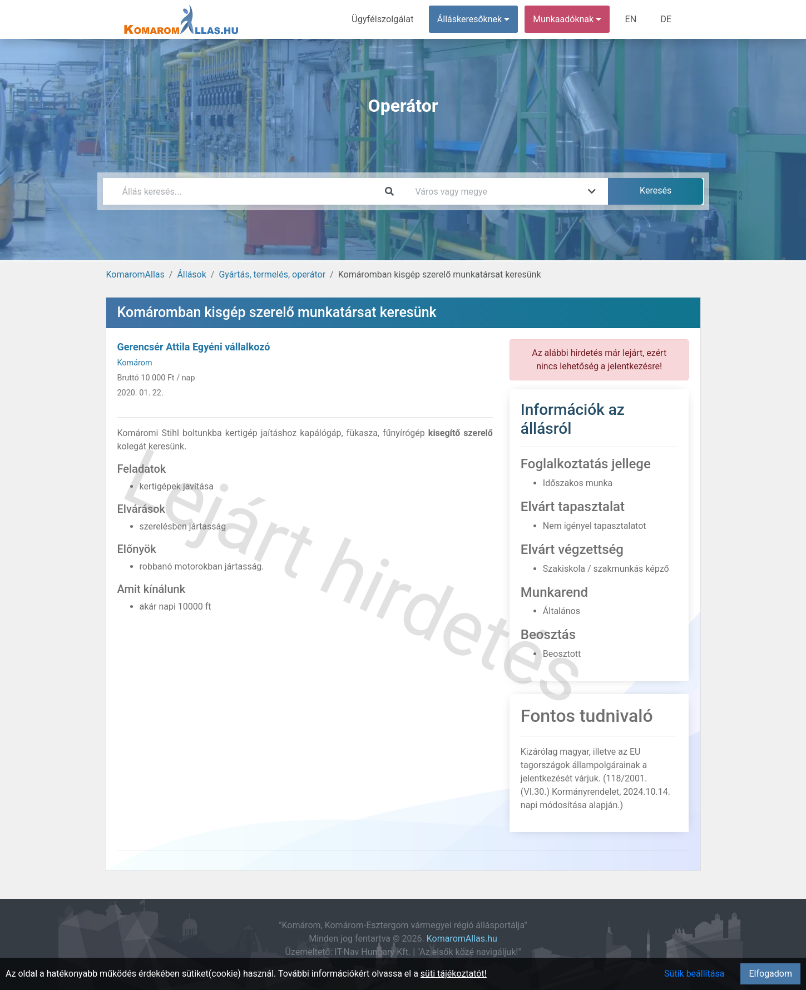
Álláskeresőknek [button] (474, 19)
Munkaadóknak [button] (568, 19)
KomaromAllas (135, 274)
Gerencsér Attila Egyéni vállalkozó (193, 347)
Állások (191, 274)
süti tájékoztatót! (454, 973)
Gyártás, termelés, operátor (272, 274)
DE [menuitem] (666, 19)
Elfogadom (770, 973)
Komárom (134, 363)
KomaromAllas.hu (462, 938)
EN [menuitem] (631, 19)
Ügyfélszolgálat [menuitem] (384, 19)
